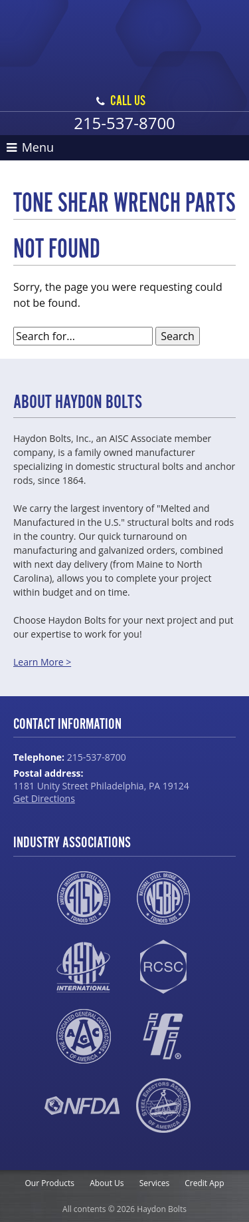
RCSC (163, 967)
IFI (163, 1036)
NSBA (163, 898)
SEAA (163, 1105)
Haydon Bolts (124, 31)
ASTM (83, 967)
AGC (83, 1036)
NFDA (82, 1105)
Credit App (204, 1183)
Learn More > (42, 662)
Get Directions (44, 798)
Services (154, 1183)
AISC (83, 898)
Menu (30, 147)
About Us (107, 1183)
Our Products (50, 1183)
